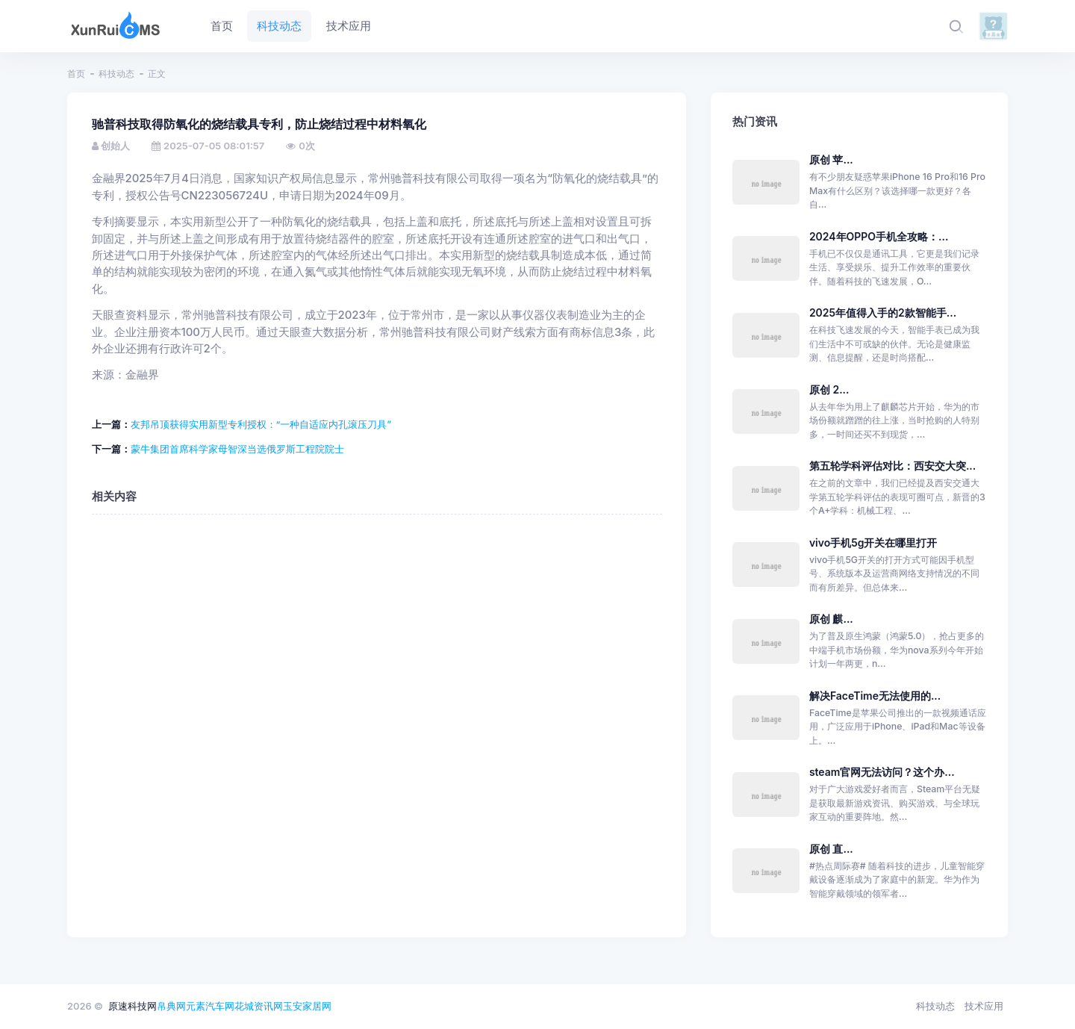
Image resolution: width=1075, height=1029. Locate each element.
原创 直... (831, 848)
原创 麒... (831, 618)
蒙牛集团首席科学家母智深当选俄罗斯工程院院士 (237, 449)
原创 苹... (831, 159)
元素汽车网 (210, 1006)
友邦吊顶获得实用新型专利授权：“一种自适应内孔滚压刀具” (261, 424)
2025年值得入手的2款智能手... (882, 312)
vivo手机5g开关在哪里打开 (873, 542)
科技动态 (116, 73)
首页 (76, 73)
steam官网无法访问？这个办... (882, 771)
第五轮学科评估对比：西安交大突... (892, 465)
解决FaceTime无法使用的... (875, 695)
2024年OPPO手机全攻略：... (879, 236)
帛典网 (171, 1006)
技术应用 (984, 1006)
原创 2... (829, 389)
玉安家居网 (307, 1006)
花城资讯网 (258, 1006)
